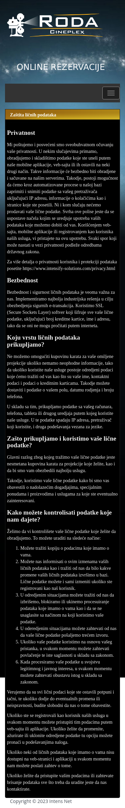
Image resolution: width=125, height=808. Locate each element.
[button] (111, 93)
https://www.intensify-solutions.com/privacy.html (69, 268)
